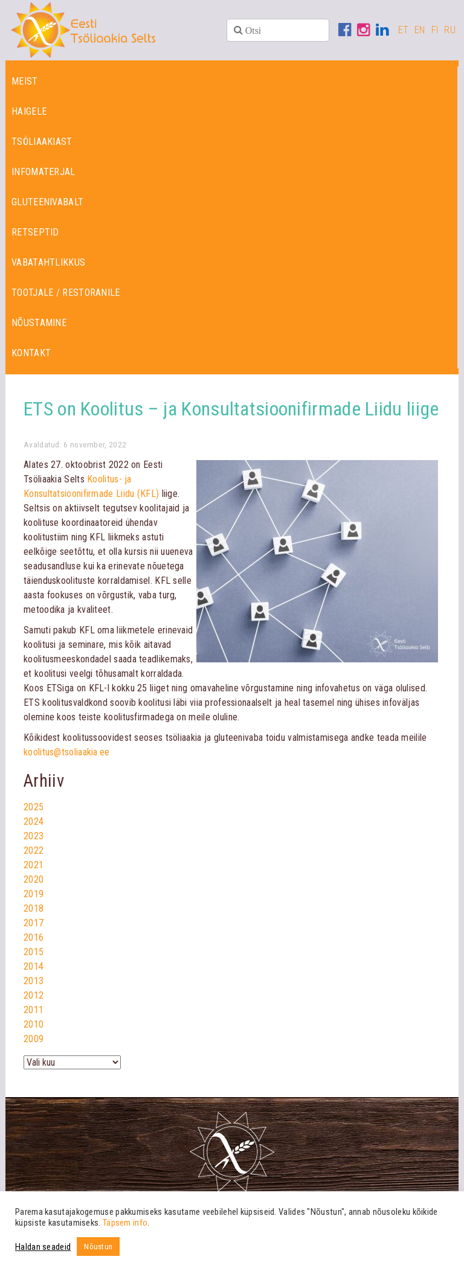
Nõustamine (38, 322)
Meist (24, 81)
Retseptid (35, 232)
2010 (34, 1024)
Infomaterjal (43, 172)
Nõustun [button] (98, 1246)
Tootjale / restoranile (65, 292)
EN (419, 30)
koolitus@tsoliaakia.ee (67, 752)
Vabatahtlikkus (48, 262)
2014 (34, 966)
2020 (34, 879)
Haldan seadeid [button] (43, 1246)
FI (435, 30)
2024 (34, 821)
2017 (34, 923)
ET (403, 30)
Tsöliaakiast (41, 141)
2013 (34, 981)
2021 (34, 865)
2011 (34, 1010)
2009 (34, 1039)
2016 (34, 937)
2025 (34, 807)
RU (450, 30)
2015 (34, 952)
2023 (34, 836)
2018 (34, 908)
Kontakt (31, 353)
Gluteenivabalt (47, 202)
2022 (34, 850)
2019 (34, 894)
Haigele (29, 111)
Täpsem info (125, 1222)
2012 (34, 995)
